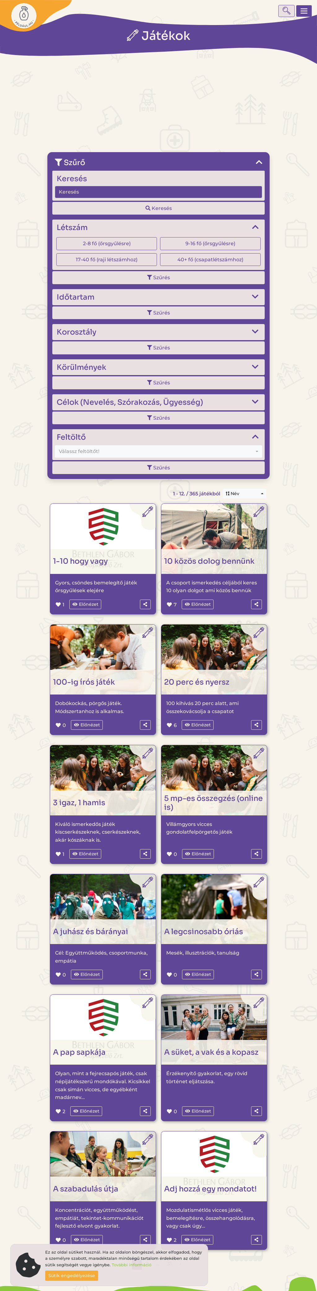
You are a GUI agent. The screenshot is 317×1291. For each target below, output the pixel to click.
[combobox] (158, 451)
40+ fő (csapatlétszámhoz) (210, 260)
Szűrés (158, 277)
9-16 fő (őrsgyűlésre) (210, 243)
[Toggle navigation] (304, 11)
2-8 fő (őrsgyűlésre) (107, 243)
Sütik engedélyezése (71, 1275)
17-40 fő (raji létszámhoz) (106, 260)
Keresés (158, 208)
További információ (131, 1265)
